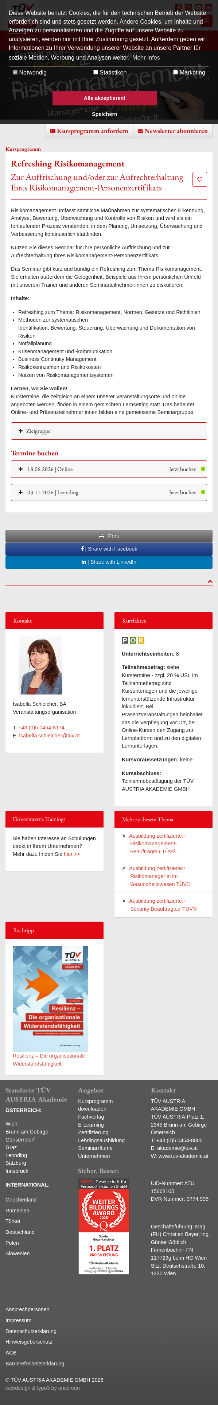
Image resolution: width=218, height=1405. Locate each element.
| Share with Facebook (109, 549)
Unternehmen (94, 1156)
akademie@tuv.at (177, 1148)
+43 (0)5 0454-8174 (41, 727)
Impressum (18, 1320)
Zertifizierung (93, 1132)
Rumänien (17, 1210)
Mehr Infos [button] (146, 58)
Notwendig (30, 72)
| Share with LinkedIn (109, 562)
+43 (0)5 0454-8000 (179, 1140)
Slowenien (17, 1253)
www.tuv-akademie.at (184, 1156)
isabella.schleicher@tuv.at (49, 735)
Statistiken (109, 72)
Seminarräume (95, 1148)
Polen (12, 1243)
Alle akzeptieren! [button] (104, 98)
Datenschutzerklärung (31, 1331)
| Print (109, 536)
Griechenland (21, 1200)
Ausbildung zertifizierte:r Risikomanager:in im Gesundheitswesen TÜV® (159, 876)
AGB (10, 1353)
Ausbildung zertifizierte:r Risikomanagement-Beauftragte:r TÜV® (157, 843)
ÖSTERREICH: (23, 1110)
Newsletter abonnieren (176, 130)
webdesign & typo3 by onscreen (42, 1388)
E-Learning (91, 1125)
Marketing (189, 72)
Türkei (12, 1221)
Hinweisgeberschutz (28, 1342)
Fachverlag (91, 1117)
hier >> (72, 854)
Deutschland (20, 1232)
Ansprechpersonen (27, 1309)
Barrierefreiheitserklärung (35, 1363)
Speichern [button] (104, 114)
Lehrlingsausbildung (101, 1140)
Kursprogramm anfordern (92, 130)
